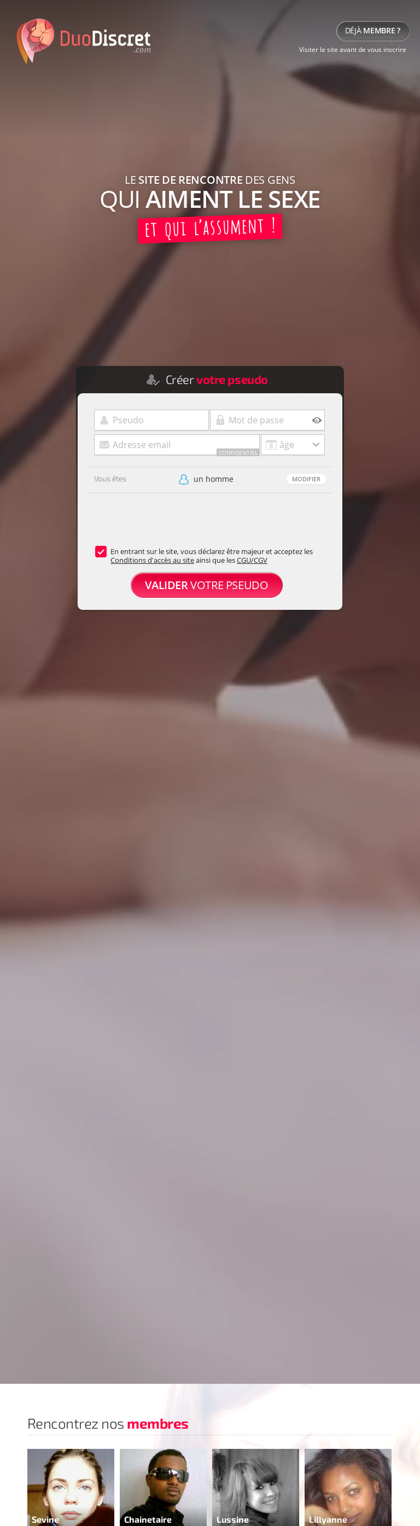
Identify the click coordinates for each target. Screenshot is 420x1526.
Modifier (306, 479)
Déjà (372, 30)
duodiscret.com (82, 41)
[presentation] (171, 525)
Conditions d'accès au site (152, 560)
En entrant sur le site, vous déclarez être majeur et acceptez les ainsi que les (211, 555)
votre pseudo (206, 585)
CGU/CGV (252, 560)
